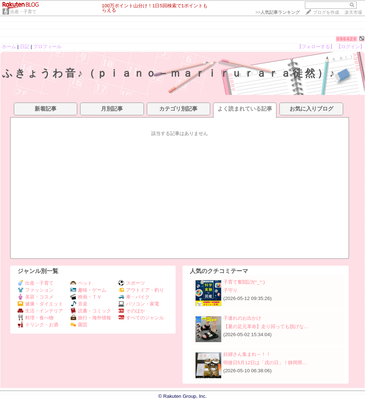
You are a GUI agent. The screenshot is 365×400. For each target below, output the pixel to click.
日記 (25, 46)
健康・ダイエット (40, 304)
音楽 (78, 304)
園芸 (78, 324)
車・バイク (134, 297)
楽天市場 (353, 12)
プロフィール (47, 46)
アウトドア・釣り (141, 290)
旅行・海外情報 (90, 317)
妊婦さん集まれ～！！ (247, 354)
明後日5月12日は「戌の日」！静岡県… (265, 362)
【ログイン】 (350, 46)
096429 (347, 39)
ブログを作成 (326, 12)
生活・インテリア (40, 311)
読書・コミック (90, 311)
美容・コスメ (35, 297)
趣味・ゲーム (88, 290)
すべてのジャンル (141, 317)
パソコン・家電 (138, 304)
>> (277, 12)
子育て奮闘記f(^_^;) (244, 282)
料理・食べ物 (35, 317)
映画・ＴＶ (86, 297)
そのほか (131, 311)
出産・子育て (23, 11)
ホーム (9, 46)
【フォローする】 (316, 46)
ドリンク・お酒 (37, 324)
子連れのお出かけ (242, 318)
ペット (81, 283)
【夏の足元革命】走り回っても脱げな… (266, 326)
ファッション (35, 290)
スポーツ (131, 283)
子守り (230, 290)
